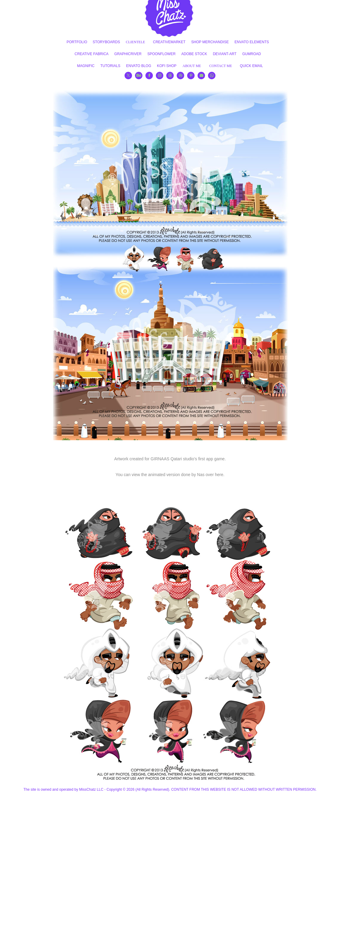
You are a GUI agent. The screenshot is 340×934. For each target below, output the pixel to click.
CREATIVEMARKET (169, 42)
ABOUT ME (192, 66)
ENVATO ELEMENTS (252, 42)
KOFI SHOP (166, 66)
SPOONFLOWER (161, 54)
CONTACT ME (220, 66)
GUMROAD (251, 54)
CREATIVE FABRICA (91, 54)
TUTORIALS (110, 66)
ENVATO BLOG (138, 66)
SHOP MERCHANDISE (210, 42)
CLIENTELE (135, 42)
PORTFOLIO (77, 42)
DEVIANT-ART (224, 54)
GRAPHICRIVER (128, 54)
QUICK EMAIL (251, 66)
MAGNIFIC (86, 66)
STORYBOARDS (106, 42)
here (219, 474)
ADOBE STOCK (194, 54)
